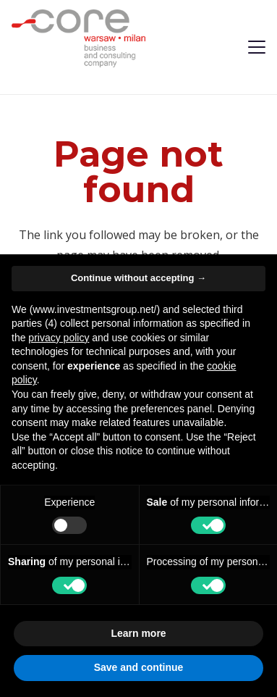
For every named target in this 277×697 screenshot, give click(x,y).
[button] (257, 47)
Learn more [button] (138, 633)
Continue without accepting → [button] (138, 277)
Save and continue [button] (139, 667)
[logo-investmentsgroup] (78, 38)
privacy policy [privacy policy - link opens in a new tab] (58, 337)
